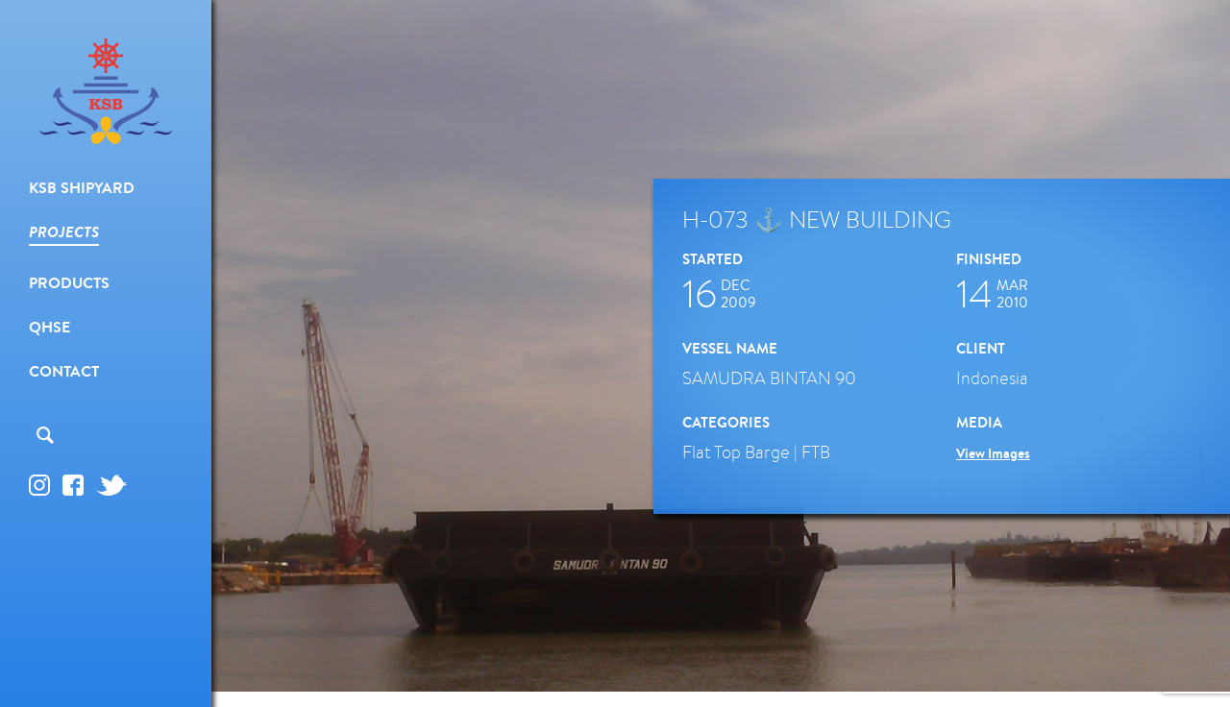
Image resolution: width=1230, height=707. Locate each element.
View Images (993, 453)
